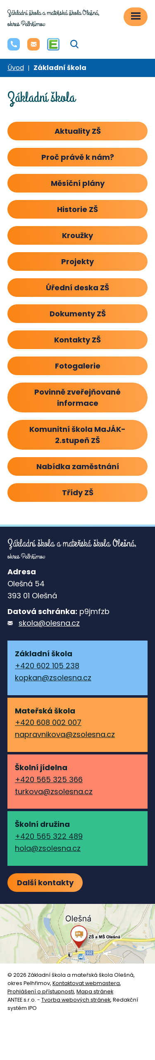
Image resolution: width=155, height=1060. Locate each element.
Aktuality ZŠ (78, 131)
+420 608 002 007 (48, 722)
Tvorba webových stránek (75, 999)
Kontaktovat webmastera (86, 983)
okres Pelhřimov (53, 18)
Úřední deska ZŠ (77, 287)
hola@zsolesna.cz (48, 848)
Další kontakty (45, 882)
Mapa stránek (94, 991)
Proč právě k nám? (77, 157)
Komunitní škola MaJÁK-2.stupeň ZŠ (77, 435)
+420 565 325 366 (49, 779)
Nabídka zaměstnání (77, 466)
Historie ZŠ (77, 209)
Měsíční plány (78, 183)
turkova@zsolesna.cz (54, 791)
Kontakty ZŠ (77, 340)
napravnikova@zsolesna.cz (65, 734)
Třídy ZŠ (77, 492)
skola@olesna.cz (49, 623)
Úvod (15, 67)
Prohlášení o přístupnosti (40, 991)
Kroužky (77, 235)
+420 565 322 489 (49, 836)
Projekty (77, 261)
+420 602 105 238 (47, 665)
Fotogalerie (77, 366)
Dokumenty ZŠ (78, 313)
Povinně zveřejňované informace (77, 397)
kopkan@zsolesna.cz (53, 677)
